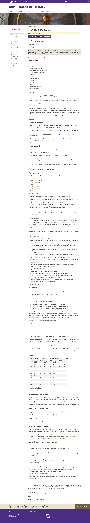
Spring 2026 (14, 32)
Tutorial (32, 184)
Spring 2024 (14, 50)
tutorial (51, 95)
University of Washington (16, 520)
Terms (47, 512)
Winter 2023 (14, 61)
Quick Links (74, 1)
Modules (54, 97)
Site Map (47, 514)
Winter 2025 (14, 43)
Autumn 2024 (14, 45)
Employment (48, 516)
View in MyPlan (33, 36)
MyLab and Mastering (66, 240)
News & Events (39, 11)
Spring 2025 (14, 41)
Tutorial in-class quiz (36, 188)
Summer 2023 (35, 26)
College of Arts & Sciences (65, 1)
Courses (30, 26)
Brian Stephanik (31, 47)
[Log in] (85, 1)
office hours (48, 115)
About (55, 11)
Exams (31, 190)
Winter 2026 (14, 34)
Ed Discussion (75, 110)
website (32, 100)
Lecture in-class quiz (35, 182)
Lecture (32, 179)
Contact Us (48, 517)
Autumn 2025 (14, 36)
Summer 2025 (14, 39)
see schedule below (68, 199)
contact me (44, 257)
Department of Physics (27, 6)
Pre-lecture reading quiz (36, 180)
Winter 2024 (14, 52)
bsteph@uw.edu (49, 130)
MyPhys (81, 1)
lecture (45, 95)
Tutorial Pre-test (35, 186)
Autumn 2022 (14, 63)
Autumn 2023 (14, 54)
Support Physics (82, 506)
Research (30, 11)
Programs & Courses (20, 11)
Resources (48, 11)
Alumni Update (48, 515)
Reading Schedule (33, 391)
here (30, 166)
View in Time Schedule (45, 36)
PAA (70, 211)
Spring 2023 (14, 59)
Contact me (31, 119)
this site (76, 256)
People (10, 11)
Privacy (47, 511)
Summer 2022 (14, 65)
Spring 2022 (14, 67)
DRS (56, 414)
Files (38, 212)
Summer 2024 (14, 47)
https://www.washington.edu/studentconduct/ (39, 473)
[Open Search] (88, 1)
